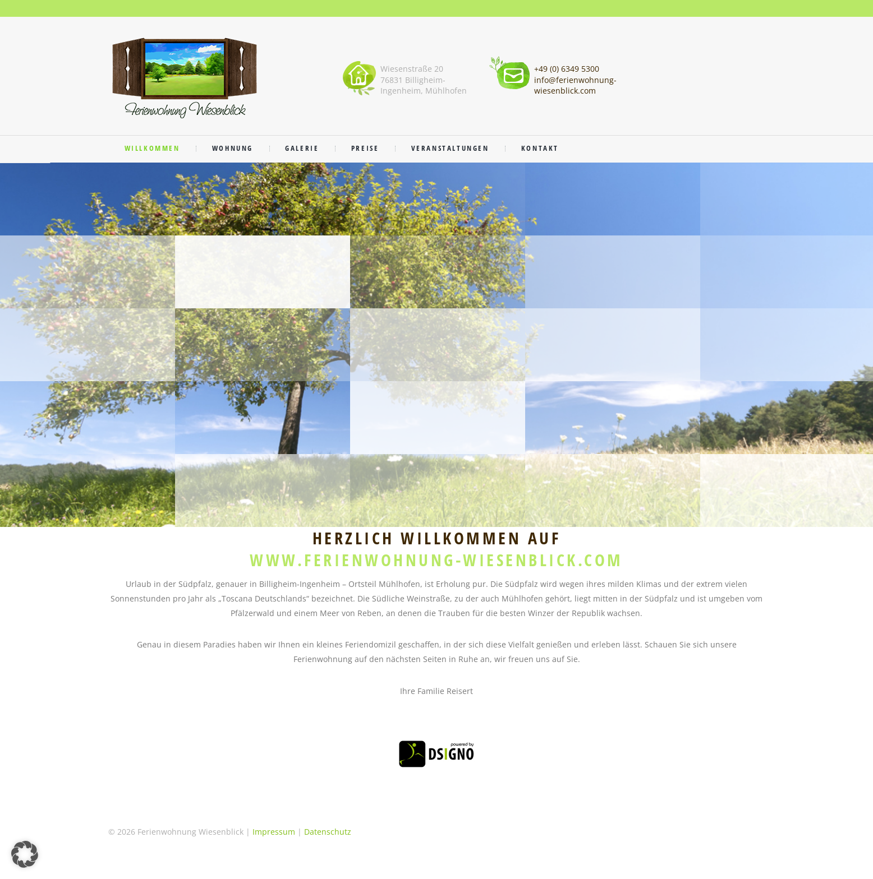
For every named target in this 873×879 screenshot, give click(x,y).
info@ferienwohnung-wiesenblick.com (575, 85)
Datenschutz (327, 831)
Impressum (273, 831)
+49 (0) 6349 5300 (566, 68)
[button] (24, 854)
